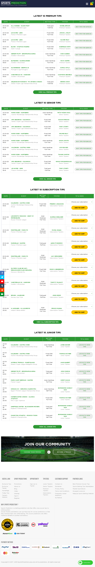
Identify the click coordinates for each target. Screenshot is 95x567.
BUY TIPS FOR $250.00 (83, 82)
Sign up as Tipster (33, 484)
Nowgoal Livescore (79, 491)
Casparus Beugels (65, 74)
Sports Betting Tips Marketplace (83, 486)
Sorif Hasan (65, 380)
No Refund (58, 497)
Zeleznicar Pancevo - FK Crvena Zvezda (26, 81)
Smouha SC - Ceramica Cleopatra (23, 389)
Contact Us (58, 484)
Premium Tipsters (46, 489)
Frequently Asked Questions (60, 494)
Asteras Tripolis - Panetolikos (23, 362)
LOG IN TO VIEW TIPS (84, 345)
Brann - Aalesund (17, 295)
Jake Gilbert (65, 362)
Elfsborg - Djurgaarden (20, 61)
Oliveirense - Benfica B (20, 67)
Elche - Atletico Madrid (20, 47)
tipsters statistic (4, 496)
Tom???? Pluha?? (56, 282)
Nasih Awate (64, 140)
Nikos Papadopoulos (64, 161)
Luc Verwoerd (56, 256)
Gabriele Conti (65, 47)
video (16, 491)
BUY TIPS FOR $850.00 (83, 68)
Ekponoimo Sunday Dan (65, 389)
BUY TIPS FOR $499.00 (83, 33)
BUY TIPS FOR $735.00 (83, 26)
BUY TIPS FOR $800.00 (83, 54)
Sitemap (16, 493)
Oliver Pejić (65, 40)
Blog (15, 488)
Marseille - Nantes (18, 243)
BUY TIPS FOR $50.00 (83, 120)
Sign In (16, 496)
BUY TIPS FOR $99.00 (83, 148)
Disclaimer (58, 486)
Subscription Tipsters (47, 493)
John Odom (57, 295)
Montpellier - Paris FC (19, 230)
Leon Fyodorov (57, 243)
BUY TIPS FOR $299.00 (83, 47)
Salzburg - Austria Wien (20, 147)
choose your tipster (32, 452)
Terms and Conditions (62, 491)
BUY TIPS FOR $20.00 (83, 162)
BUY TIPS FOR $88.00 (83, 113)
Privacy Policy (59, 488)
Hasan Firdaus (63, 119)
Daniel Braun (65, 26)
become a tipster (64, 452)
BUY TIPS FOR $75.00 (83, 169)
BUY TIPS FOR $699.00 (83, 75)
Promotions (18, 484)
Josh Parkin (65, 371)
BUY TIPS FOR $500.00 (83, 61)
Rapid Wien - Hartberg (19, 112)
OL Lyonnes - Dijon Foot (20, 26)
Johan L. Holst (65, 33)
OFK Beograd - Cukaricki (20, 119)
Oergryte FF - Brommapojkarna (23, 54)
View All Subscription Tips (47, 322)
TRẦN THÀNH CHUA (63, 112)
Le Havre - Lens (17, 33)
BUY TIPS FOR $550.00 (83, 40)
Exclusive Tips (6, 484)
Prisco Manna (56, 308)
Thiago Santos (63, 154)
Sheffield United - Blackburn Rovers (25, 406)
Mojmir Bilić (63, 133)
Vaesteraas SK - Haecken (20, 74)
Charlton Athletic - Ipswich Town (24, 415)
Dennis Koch (65, 81)
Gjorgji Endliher (56, 217)
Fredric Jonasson (57, 204)
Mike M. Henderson (57, 269)
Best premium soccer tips (81, 484)
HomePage (5, 490)
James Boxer (65, 345)
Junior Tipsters (48, 484)
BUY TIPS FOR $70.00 (83, 127)
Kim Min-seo (63, 147)
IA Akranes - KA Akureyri (20, 308)
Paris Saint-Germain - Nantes (22, 380)
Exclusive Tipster (5, 487)
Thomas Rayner (65, 353)
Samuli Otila (65, 67)
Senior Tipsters (48, 486)
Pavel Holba (56, 230)
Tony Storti (63, 126)
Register (16, 498)
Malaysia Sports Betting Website (83, 493)
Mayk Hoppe (64, 61)
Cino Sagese (65, 54)
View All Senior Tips (47, 179)
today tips (5, 493)
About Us (17, 486)
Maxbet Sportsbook (79, 488)
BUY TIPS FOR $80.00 (83, 134)
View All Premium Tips (47, 92)
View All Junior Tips (47, 427)
